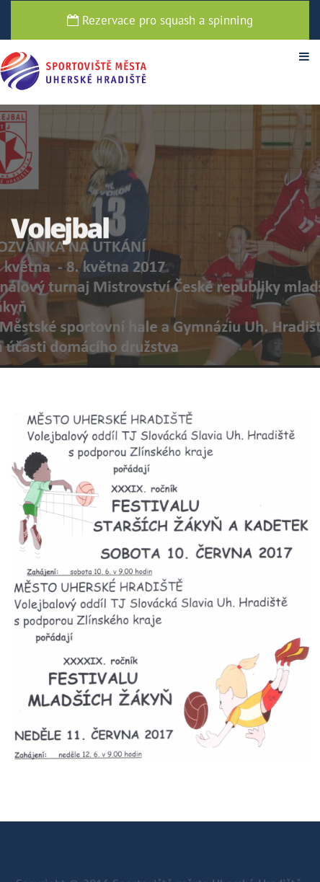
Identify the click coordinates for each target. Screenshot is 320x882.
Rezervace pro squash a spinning (160, 20)
